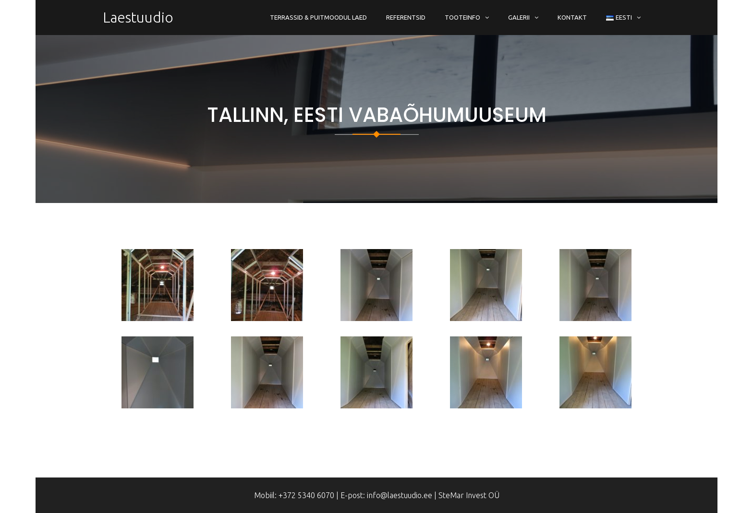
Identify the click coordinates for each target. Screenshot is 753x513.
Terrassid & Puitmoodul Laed (318, 17)
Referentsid (405, 17)
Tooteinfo (462, 17)
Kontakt (572, 17)
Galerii (519, 17)
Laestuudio (138, 17)
